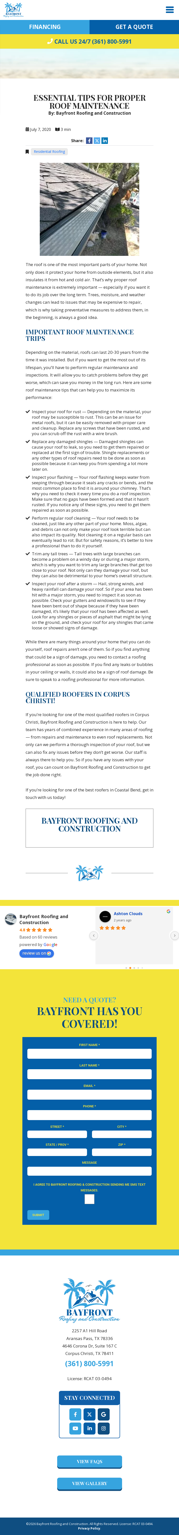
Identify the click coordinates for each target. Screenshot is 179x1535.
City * (121, 1127)
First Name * (89, 1045)
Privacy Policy (89, 1528)
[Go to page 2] (134, 968)
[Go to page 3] (138, 968)
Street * (57, 1127)
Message (89, 1162)
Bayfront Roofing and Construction (43, 919)
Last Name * (89, 1065)
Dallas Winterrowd (132, 913)
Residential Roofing (49, 151)
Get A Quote (134, 27)
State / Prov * (57, 1145)
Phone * (89, 1106)
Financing (45, 27)
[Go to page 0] (126, 968)
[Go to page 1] (130, 968)
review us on (36, 953)
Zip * (121, 1145)
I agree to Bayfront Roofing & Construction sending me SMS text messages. (89, 1187)
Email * (89, 1086)
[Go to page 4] (142, 968)
